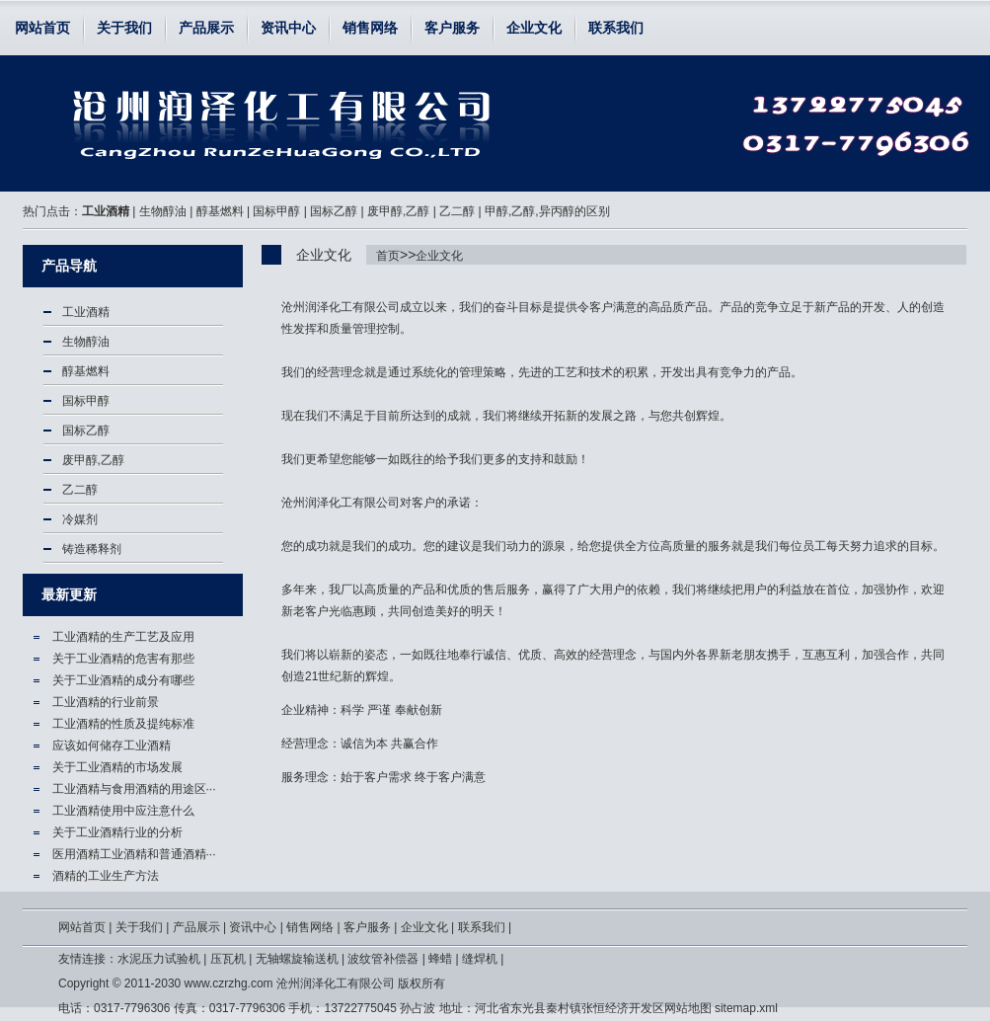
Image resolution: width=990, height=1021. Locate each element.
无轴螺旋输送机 (297, 959)
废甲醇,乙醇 (398, 211)
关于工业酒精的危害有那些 (123, 659)
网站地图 (688, 1008)
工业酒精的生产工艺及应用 (123, 637)
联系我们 (616, 28)
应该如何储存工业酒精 (111, 745)
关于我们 (124, 28)
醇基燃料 (220, 211)
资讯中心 (288, 28)
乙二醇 (457, 211)
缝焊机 (479, 959)
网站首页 (42, 28)
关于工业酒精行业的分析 (117, 832)
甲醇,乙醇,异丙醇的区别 (547, 211)
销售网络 (370, 28)
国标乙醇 (333, 211)
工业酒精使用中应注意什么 (123, 811)
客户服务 (452, 28)
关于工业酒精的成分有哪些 (123, 680)
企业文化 (534, 28)
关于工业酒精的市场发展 (117, 767)
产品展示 (206, 28)
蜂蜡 (440, 959)
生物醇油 (163, 211)
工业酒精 (105, 211)
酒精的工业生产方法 (105, 876)
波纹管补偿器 (383, 959)
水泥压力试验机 (158, 959)
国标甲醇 (276, 211)
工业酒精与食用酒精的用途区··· (134, 789)
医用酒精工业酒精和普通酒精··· (134, 854)
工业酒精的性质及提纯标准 (123, 724)
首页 (388, 256)
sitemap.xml (746, 1008)
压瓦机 (228, 959)
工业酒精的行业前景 (105, 702)
